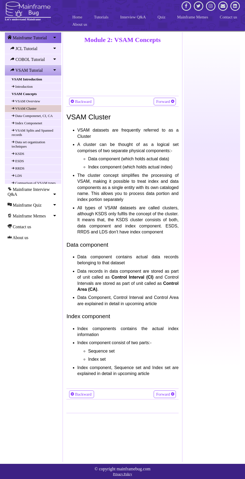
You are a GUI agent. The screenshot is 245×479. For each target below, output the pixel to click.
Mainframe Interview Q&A (33, 192)
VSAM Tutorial (34, 70)
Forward (164, 101)
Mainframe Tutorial (33, 37)
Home (77, 17)
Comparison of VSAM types (34, 183)
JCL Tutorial (34, 48)
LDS (17, 176)
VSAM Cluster (24, 108)
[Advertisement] (122, 68)
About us (79, 24)
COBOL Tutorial (34, 59)
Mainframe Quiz (33, 205)
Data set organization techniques (28, 144)
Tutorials (101, 17)
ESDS (18, 161)
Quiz (161, 17)
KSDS (18, 154)
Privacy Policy (122, 474)
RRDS (18, 168)
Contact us (228, 17)
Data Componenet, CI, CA (32, 116)
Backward (81, 101)
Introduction (22, 86)
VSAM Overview (26, 101)
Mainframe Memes (192, 17)
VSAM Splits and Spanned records (32, 132)
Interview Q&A (133, 17)
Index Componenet (27, 123)
